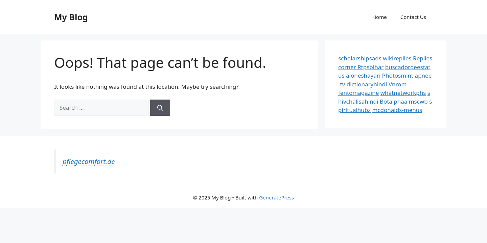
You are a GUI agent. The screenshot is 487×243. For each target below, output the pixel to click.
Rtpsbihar (370, 67)
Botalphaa (393, 101)
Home (379, 17)
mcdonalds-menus (397, 110)
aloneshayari (363, 75)
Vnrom (398, 84)
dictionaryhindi (367, 84)
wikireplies (397, 58)
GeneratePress (276, 197)
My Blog (71, 17)
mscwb (418, 101)
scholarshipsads (359, 58)
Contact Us (413, 17)
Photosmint (398, 75)
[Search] (160, 108)
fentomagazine (358, 93)
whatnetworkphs (403, 93)
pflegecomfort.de (89, 161)
